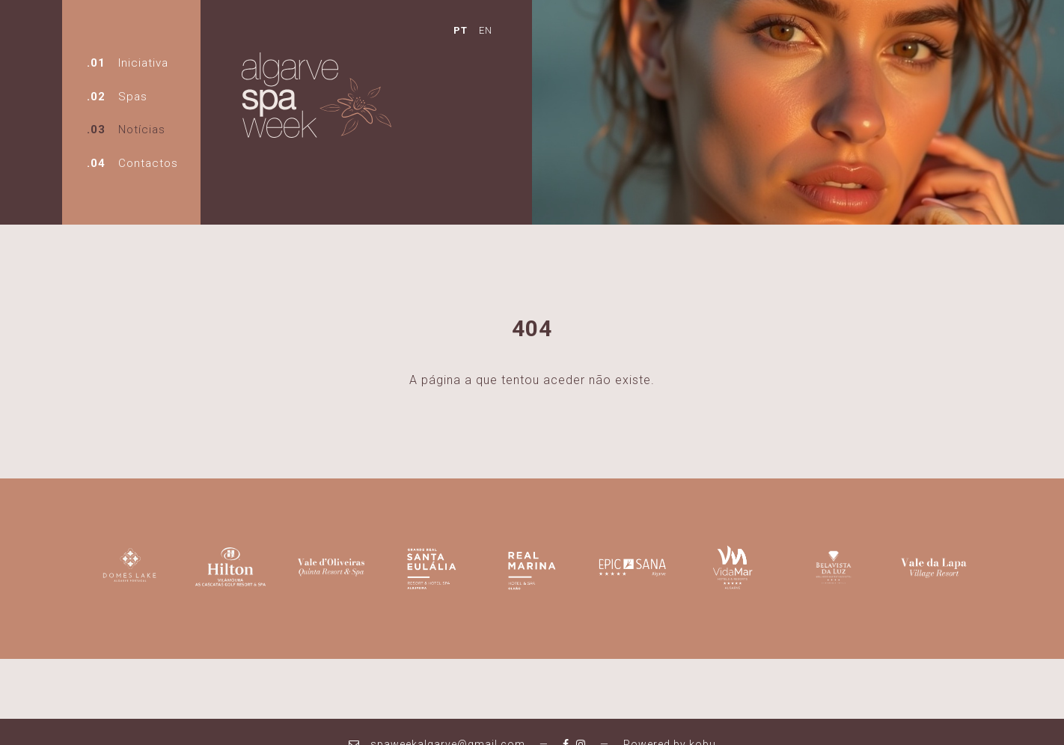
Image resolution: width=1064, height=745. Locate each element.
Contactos (148, 163)
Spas (132, 96)
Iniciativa (143, 63)
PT (460, 30)
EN (485, 30)
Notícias (141, 129)
